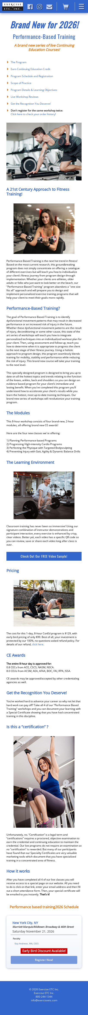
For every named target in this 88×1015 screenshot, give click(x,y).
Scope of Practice (21, 83)
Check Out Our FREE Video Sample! (44, 556)
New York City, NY (25, 923)
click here (37, 644)
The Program (18, 62)
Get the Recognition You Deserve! (31, 103)
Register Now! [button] (44, 960)
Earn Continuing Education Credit (30, 69)
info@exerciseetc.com (44, 1000)
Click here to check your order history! (33, 114)
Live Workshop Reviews (24, 97)
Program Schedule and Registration (32, 76)
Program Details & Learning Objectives (34, 90)
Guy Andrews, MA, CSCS (26, 943)
